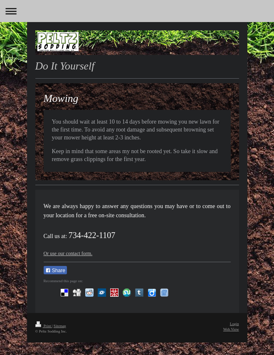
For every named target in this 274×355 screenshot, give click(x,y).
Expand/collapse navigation (137, 11)
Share (55, 270)
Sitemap (60, 326)
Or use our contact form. (68, 253)
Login (234, 324)
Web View (231, 329)
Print (43, 326)
